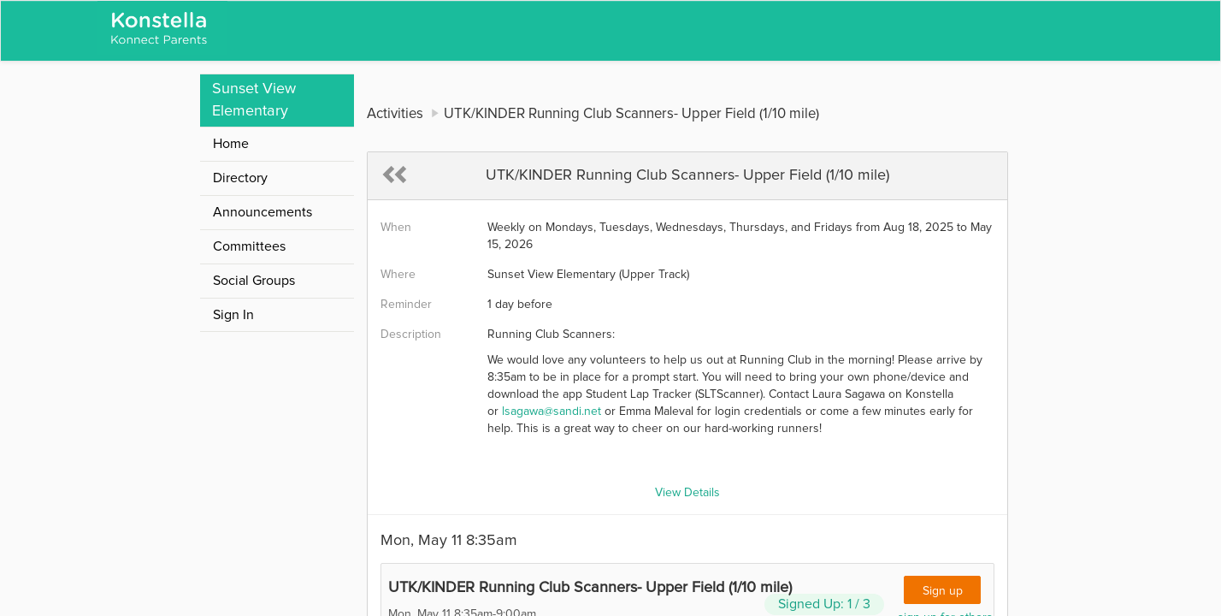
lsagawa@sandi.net (551, 412)
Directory (240, 178)
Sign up (943, 591)
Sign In (233, 315)
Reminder (406, 305)
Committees (249, 246)
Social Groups (254, 280)
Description (410, 335)
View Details (687, 493)
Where (398, 275)
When (395, 228)
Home (231, 144)
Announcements (262, 212)
